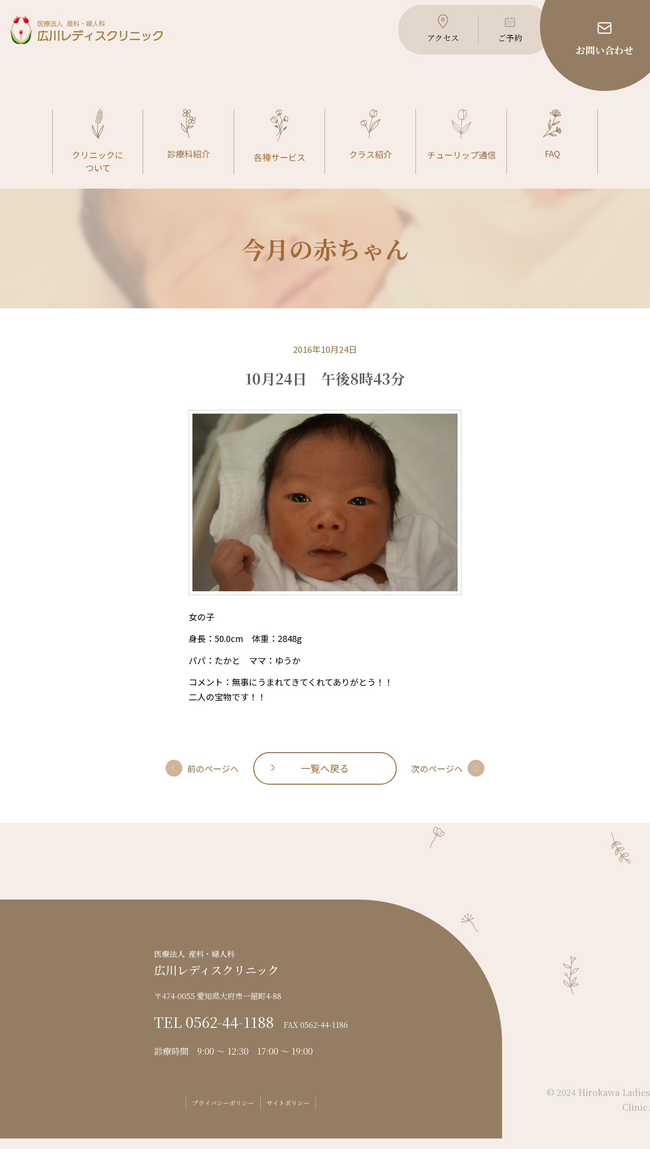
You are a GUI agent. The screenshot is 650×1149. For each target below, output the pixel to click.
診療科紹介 (188, 145)
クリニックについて (97, 152)
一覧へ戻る (325, 779)
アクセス (435, 43)
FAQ (552, 145)
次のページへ (437, 779)
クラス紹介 (370, 145)
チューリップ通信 (461, 146)
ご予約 (503, 43)
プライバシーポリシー (214, 1113)
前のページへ (213, 779)
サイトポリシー (298, 1113)
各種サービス (279, 147)
